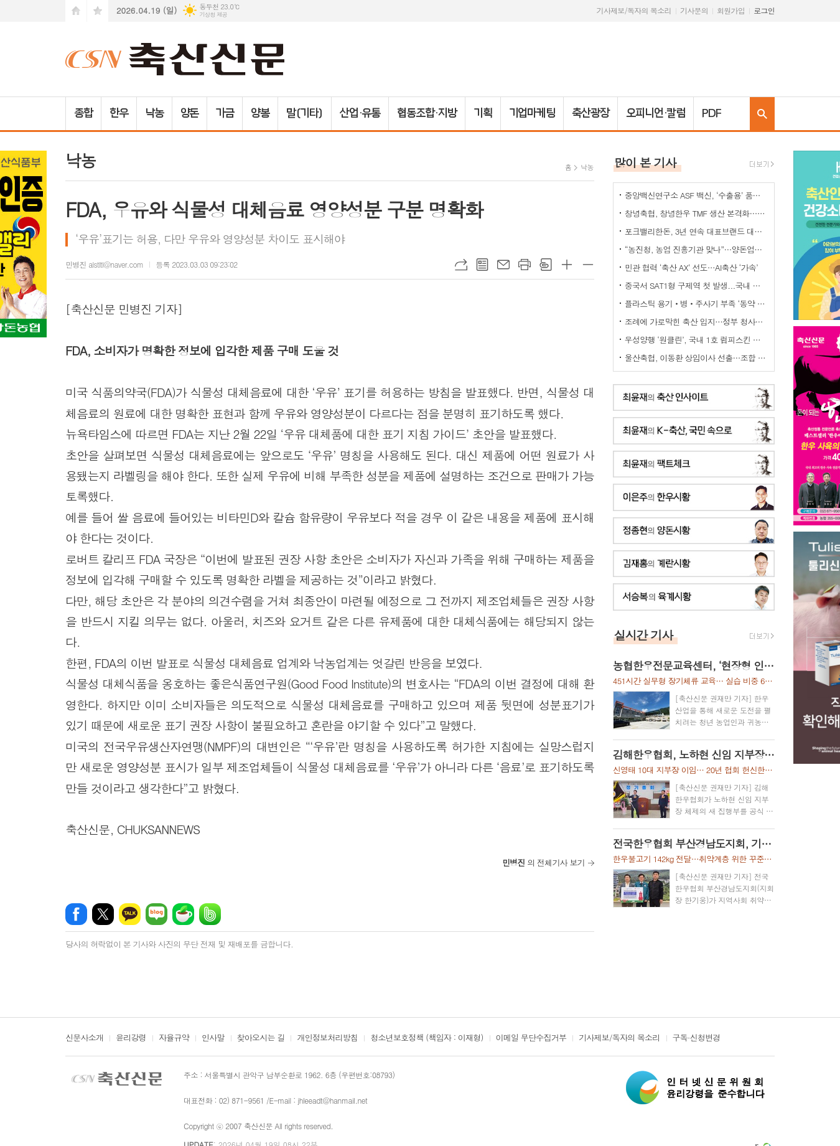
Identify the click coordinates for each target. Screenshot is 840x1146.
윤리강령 (131, 1038)
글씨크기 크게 (567, 264)
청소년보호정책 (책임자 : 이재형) (426, 1038)
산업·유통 (360, 113)
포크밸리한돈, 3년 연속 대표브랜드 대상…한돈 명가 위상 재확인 (696, 231)
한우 (119, 113)
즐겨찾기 (97, 11)
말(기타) (304, 113)
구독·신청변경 (697, 1038)
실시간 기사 (643, 634)
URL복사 (461, 264)
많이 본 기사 (645, 162)
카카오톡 (130, 914)
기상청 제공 (213, 15)
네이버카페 (183, 914)
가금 (224, 113)
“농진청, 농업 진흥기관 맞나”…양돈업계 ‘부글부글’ (696, 249)
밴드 (210, 914)
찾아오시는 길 (261, 1038)
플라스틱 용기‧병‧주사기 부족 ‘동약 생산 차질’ (696, 303)
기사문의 (694, 10)
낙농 (154, 113)
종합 (83, 113)
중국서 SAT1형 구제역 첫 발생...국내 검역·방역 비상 (696, 285)
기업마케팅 (532, 113)
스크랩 (545, 264)
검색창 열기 (762, 113)
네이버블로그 (156, 914)
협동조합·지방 (426, 113)
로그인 (764, 10)
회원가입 (731, 10)
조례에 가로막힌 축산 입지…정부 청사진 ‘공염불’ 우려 (696, 321)
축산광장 (590, 113)
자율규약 (174, 1038)
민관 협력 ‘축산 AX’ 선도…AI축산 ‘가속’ (691, 267)
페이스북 (76, 914)
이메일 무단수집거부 (531, 1038)
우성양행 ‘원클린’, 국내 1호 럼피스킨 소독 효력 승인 (696, 339)
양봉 (260, 113)
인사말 (213, 1038)
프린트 (524, 264)
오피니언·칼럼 (655, 113)
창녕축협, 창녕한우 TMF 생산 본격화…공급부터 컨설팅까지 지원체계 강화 (696, 213)
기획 (483, 113)
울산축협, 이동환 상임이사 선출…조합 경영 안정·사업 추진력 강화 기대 (696, 358)
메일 (503, 264)
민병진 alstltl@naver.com (104, 264)
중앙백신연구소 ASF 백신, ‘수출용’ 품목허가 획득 (696, 195)
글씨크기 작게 (588, 264)
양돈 (189, 113)
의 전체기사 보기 (543, 862)
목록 (482, 264)
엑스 (103, 914)
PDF (711, 113)
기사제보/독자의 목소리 (634, 10)
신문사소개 (84, 1038)
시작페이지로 (75, 11)
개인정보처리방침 (327, 1038)
